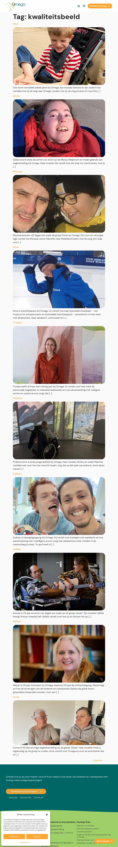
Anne (16, 697)
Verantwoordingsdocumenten (88, 829)
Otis (15, 24)
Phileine (17, 398)
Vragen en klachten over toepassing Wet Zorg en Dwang (94, 836)
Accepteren (14, 836)
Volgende (98, 760)
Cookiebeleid (24, 842)
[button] (47, 814)
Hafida (17, 549)
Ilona (15, 247)
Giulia (16, 96)
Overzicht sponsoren (84, 832)
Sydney (17, 473)
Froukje (17, 322)
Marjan (17, 621)
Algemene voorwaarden (85, 826)
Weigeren (37, 836)
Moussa (17, 171)
